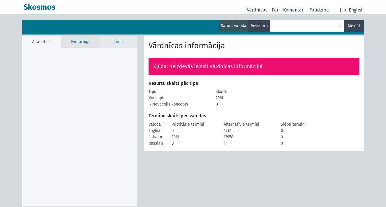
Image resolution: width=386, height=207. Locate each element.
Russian (258, 26)
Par (275, 10)
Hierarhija (80, 41)
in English (354, 10)
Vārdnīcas (257, 10)
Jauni (118, 41)
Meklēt (354, 26)
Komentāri (294, 10)
